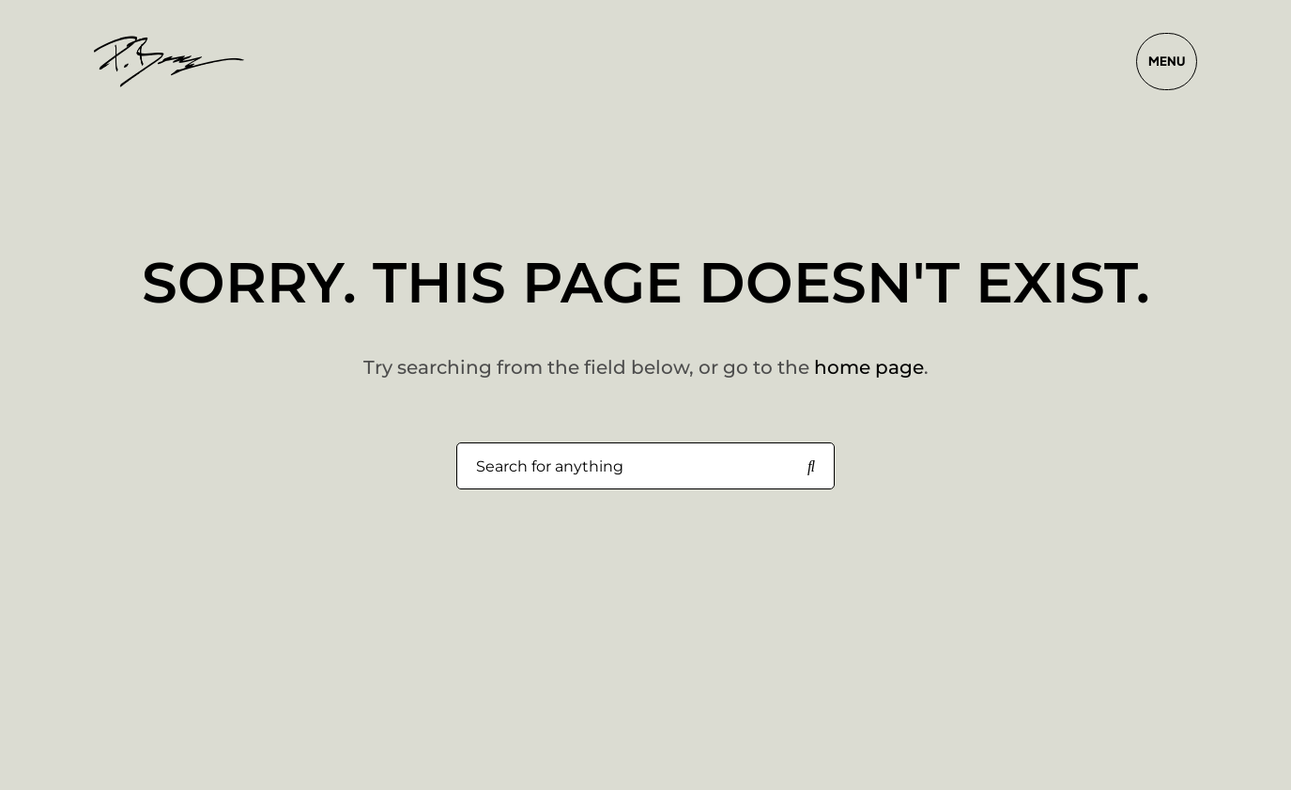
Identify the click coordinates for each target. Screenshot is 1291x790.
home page (869, 367)
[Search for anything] (811, 466)
